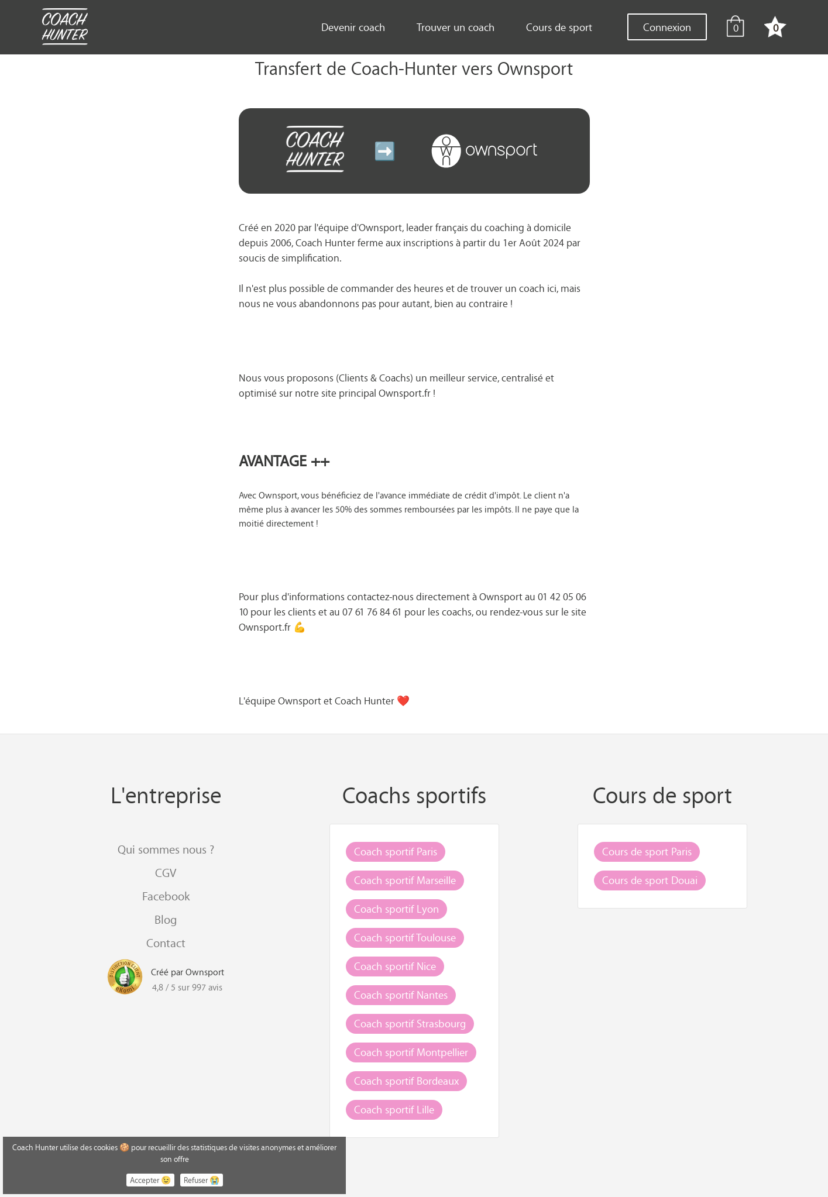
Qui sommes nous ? (166, 849)
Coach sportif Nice (395, 966)
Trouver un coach (455, 27)
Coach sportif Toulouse (405, 937)
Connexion (667, 27)
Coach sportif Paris (395, 851)
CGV (165, 873)
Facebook (166, 896)
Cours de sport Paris (647, 851)
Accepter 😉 (150, 1180)
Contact (165, 943)
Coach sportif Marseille (405, 880)
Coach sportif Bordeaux (406, 1080)
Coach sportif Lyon (396, 908)
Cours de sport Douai (650, 880)
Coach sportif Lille (394, 1109)
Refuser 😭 (201, 1180)
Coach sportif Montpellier (411, 1052)
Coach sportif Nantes (401, 994)
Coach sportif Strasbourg (410, 1023)
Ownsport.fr (405, 393)
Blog (165, 919)
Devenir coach (353, 27)
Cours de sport (559, 27)
